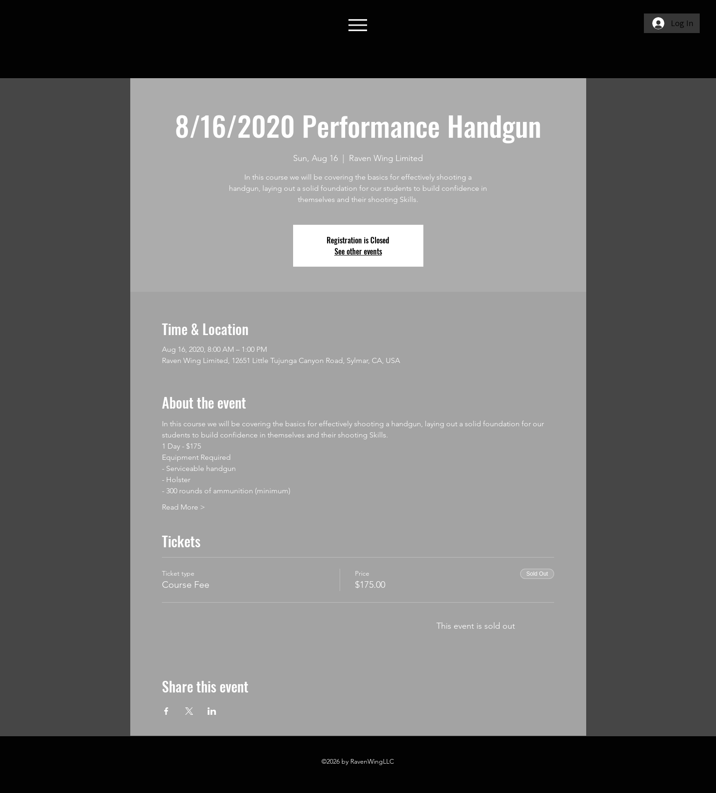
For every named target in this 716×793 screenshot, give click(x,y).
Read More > (183, 507)
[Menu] (358, 25)
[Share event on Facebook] (166, 711)
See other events (358, 251)
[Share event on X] (189, 711)
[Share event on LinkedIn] (211, 711)
